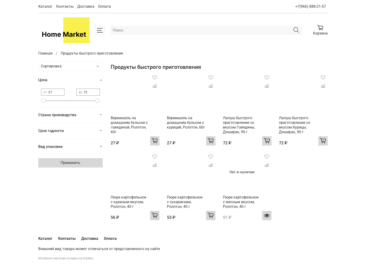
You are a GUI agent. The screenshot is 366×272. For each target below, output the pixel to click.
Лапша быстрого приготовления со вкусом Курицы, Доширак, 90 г (294, 125)
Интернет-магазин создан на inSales (65, 258)
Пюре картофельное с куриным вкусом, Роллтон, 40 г (128, 202)
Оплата (104, 6)
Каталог (45, 6)
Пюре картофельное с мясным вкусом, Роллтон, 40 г (240, 202)
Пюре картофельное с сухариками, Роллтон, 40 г (184, 202)
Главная (45, 53)
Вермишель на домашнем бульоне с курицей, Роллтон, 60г (186, 122)
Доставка (85, 6)
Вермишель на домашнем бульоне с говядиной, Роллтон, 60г (129, 125)
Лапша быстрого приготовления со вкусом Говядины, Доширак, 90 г (239, 125)
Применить (70, 162)
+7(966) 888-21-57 (310, 6)
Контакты (65, 6)
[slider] (43, 100)
